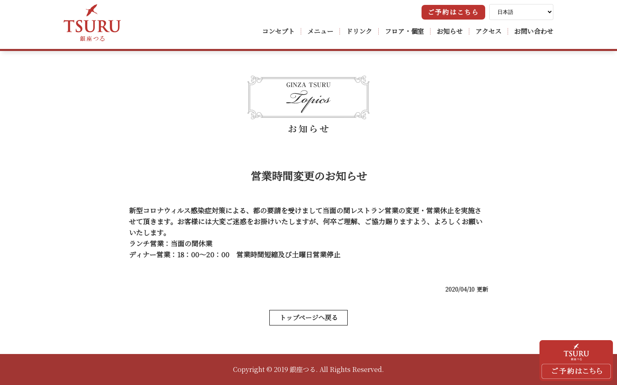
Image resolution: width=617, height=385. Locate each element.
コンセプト (278, 31)
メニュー (320, 31)
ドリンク (359, 31)
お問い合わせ (533, 31)
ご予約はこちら (453, 12)
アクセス (488, 31)
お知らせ (450, 31)
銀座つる (92, 22)
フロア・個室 (404, 31)
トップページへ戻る (309, 317)
